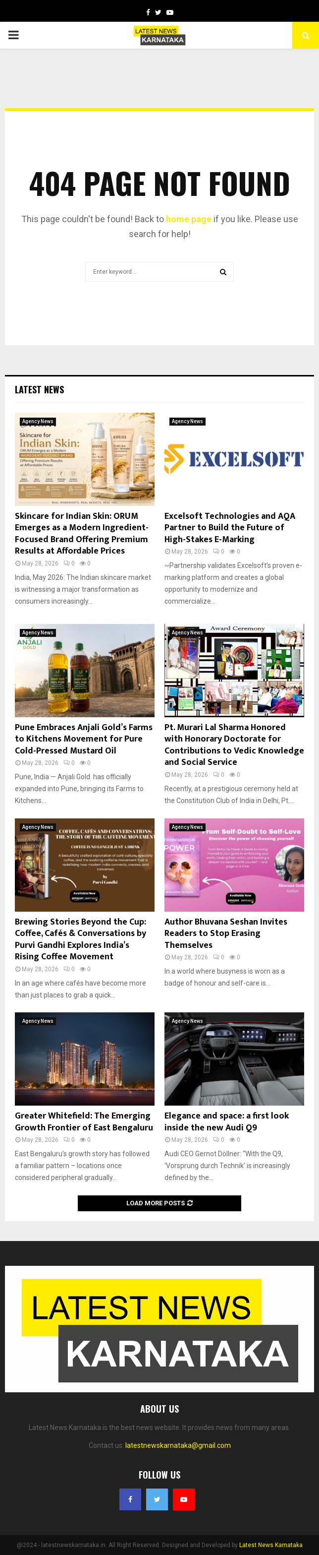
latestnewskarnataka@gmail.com (178, 1445)
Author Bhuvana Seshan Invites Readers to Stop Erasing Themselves (225, 934)
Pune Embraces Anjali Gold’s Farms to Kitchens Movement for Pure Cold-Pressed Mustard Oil (84, 739)
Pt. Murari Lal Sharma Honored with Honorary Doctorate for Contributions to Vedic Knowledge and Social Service (234, 745)
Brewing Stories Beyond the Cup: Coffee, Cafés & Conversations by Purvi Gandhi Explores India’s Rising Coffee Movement (80, 939)
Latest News (39, 389)
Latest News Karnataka (271, 1545)
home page (189, 219)
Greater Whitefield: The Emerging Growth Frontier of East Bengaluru (84, 1122)
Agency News (37, 421)
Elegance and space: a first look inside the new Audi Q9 (226, 1122)
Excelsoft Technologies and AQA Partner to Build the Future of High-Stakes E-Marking (229, 528)
